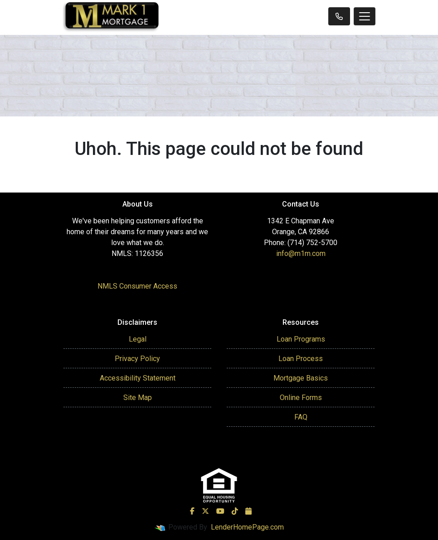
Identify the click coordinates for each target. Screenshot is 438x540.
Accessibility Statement (137, 378)
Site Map (137, 397)
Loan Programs (301, 339)
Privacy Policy (137, 358)
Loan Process (300, 358)
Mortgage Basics (300, 378)
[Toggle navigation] (364, 16)
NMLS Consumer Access (137, 286)
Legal (137, 339)
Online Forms (301, 397)
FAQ (300, 417)
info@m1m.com (301, 253)
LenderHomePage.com (247, 527)
